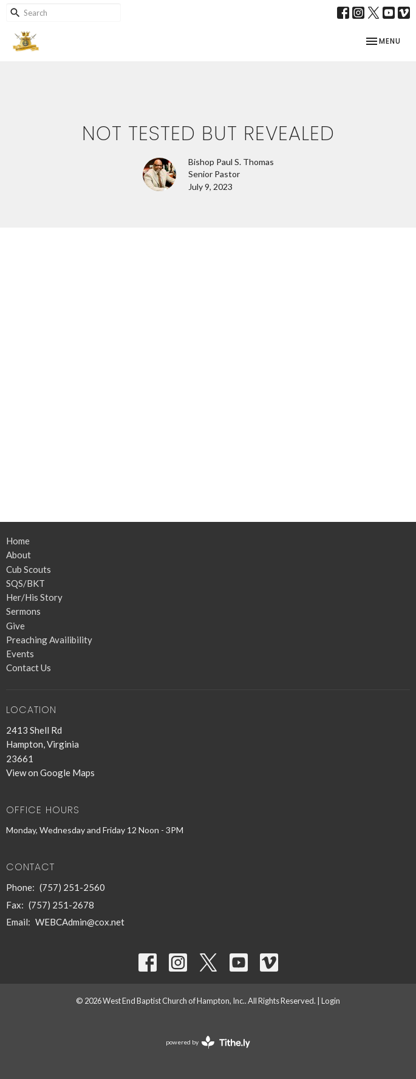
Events (20, 653)
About (18, 554)
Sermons (23, 611)
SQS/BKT (25, 583)
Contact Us (28, 667)
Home (18, 540)
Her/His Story (34, 597)
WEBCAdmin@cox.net (79, 921)
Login (330, 1001)
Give (15, 625)
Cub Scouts (28, 569)
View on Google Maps (50, 772)
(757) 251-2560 (72, 887)
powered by (208, 1042)
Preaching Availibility (49, 639)
